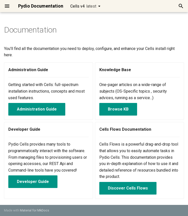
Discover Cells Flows (128, 188)
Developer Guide (33, 181)
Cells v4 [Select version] (83, 6)
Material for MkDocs (34, 210)
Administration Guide (37, 109)
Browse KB (118, 109)
